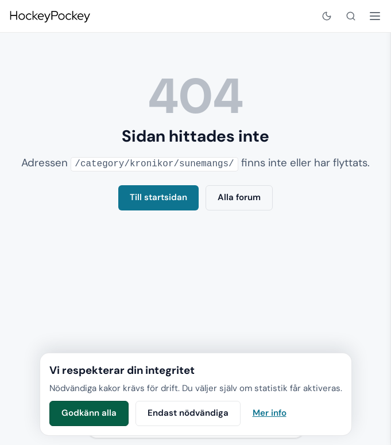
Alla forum (239, 196)
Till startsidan (158, 196)
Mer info (270, 413)
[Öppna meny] (374, 16)
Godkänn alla (89, 413)
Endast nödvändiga (188, 413)
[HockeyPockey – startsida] (49, 16)
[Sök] (350, 16)
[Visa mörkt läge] (326, 16)
